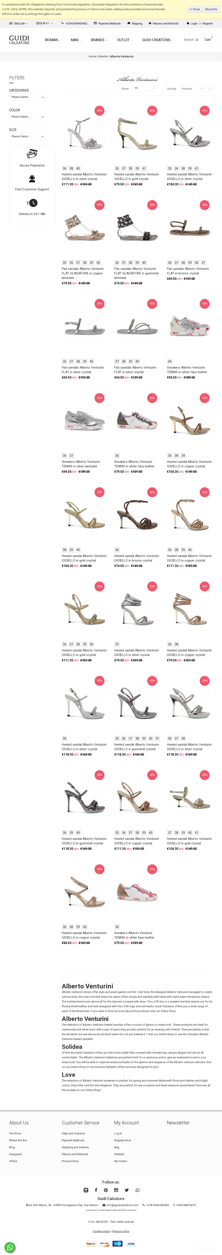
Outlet (124, 40)
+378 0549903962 (74, 23)
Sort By (171, 88)
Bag (116, 1147)
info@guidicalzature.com (122, 1205)
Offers (13, 1161)
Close (196, 9)
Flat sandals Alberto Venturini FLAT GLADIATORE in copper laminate (83, 273)
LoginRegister (200, 23)
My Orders (120, 1161)
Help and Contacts (73, 1133)
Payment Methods (107, 23)
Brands (99, 40)
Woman (53, 40)
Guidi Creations (157, 40)
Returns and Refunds (164, 23)
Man (76, 40)
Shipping (134, 23)
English (18, 23)
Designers (15, 1154)
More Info (211, 9)
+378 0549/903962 (157, 1205)
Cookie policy (101, 1231)
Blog (12, 1147)
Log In (118, 1133)
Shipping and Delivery (75, 1147)
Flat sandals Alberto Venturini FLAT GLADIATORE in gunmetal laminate (136, 273)
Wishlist (119, 1154)
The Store (15, 1133)
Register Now (122, 1140)
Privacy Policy (70, 1161)
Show (125, 88)
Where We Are (18, 1140)
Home (92, 56)
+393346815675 (186, 1205)
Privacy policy (120, 1231)
